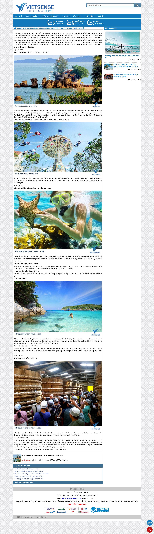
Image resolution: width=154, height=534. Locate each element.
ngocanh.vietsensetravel (54, 23)
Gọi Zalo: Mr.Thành (89, 22)
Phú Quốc (67, 42)
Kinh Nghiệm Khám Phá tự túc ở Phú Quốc (29, 476)
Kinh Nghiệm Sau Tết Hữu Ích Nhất (27, 469)
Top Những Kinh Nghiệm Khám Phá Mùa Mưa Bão (32, 474)
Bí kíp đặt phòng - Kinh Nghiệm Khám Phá (29, 479)
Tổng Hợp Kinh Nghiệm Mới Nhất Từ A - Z (29, 471)
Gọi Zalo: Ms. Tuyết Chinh (69, 22)
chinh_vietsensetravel (73, 23)
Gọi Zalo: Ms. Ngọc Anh (49, 22)
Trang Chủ (40, 7)
